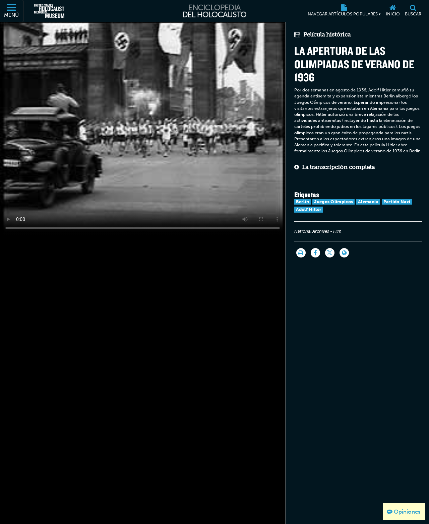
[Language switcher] (344, 252)
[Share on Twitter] (329, 252)
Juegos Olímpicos (333, 201)
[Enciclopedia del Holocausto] (214, 11)
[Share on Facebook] (315, 252)
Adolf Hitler (309, 209)
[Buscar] (413, 11)
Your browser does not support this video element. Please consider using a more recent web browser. (142, 128)
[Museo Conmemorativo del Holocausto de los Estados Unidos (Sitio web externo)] (49, 11)
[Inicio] (392, 11)
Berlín (302, 201)
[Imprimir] (301, 252)
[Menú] (11, 11)
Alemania (368, 201)
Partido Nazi (397, 201)
